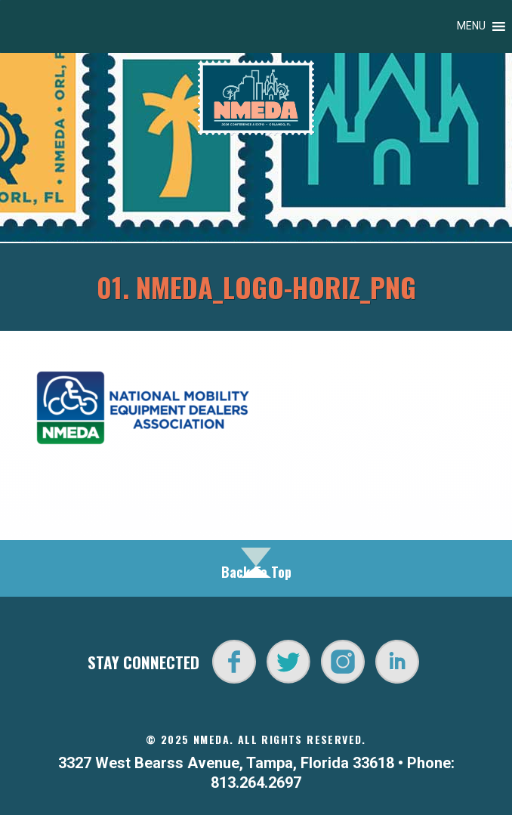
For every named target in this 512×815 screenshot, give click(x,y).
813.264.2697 (256, 782)
